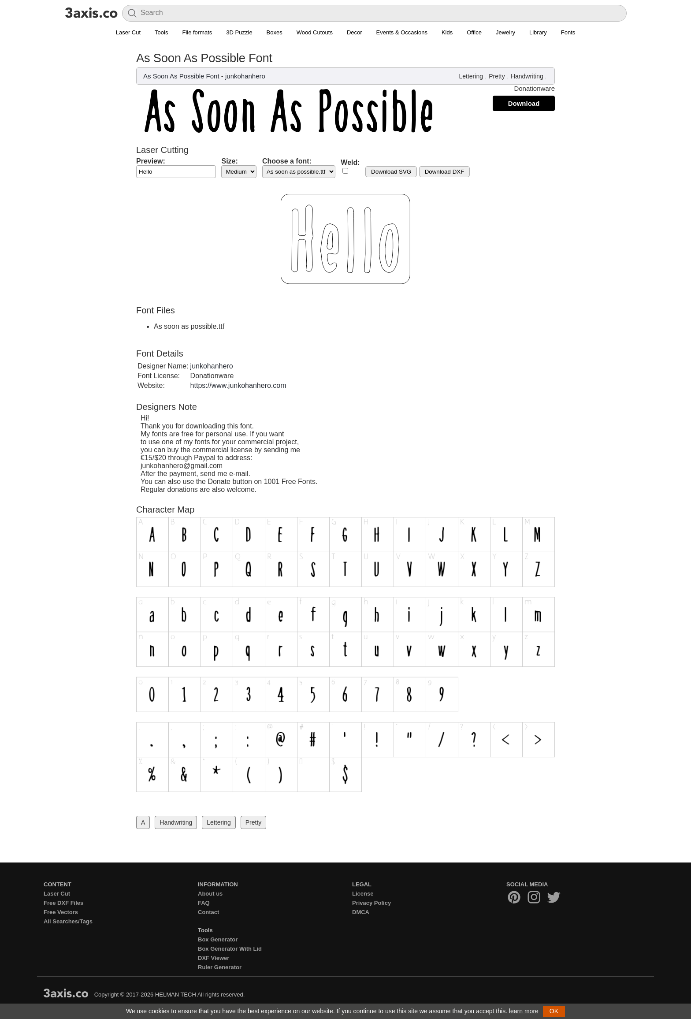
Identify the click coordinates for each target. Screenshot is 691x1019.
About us (210, 893)
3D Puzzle (239, 32)
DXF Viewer (213, 958)
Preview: (150, 161)
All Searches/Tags (68, 921)
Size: (229, 161)
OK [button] (554, 1011)
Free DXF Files (63, 903)
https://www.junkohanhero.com (238, 385)
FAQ (204, 903)
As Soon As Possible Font (181, 76)
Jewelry (505, 32)
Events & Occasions (401, 32)
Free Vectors (61, 912)
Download (524, 103)
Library (538, 32)
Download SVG (391, 171)
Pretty (497, 76)
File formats (197, 32)
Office (474, 32)
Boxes (274, 32)
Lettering (471, 76)
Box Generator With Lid (230, 948)
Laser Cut (128, 32)
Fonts (568, 32)
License (362, 893)
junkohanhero (245, 76)
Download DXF (444, 171)
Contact (208, 912)
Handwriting (527, 76)
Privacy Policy (371, 903)
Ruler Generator (219, 967)
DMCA (360, 912)
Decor (354, 32)
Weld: (350, 162)
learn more (524, 1011)
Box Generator (218, 939)
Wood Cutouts (315, 32)
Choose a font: (287, 161)
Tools (161, 32)
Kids (447, 32)
